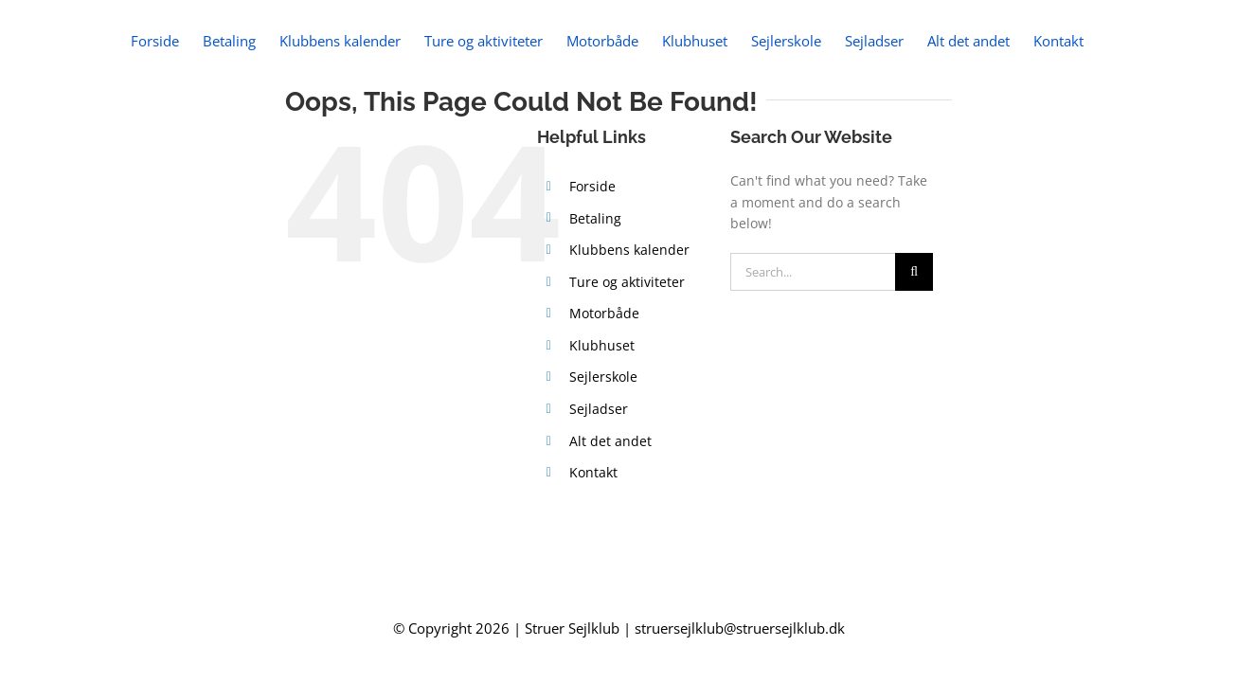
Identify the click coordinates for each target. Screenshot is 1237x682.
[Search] (914, 351)
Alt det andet (610, 520)
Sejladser (598, 488)
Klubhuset (602, 425)
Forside (592, 266)
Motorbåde (604, 393)
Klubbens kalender (629, 329)
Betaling (595, 298)
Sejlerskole (603, 456)
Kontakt (593, 552)
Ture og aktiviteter (627, 361)
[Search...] (813, 351)
